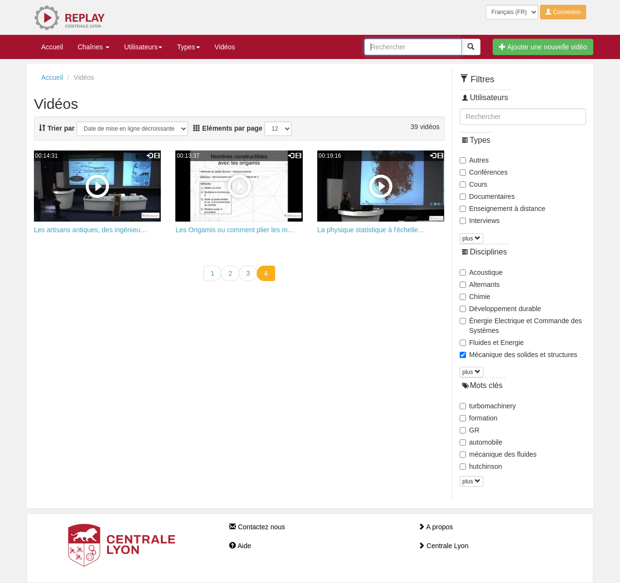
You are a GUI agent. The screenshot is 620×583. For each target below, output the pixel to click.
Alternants (480, 284)
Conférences (484, 172)
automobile (481, 442)
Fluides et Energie (492, 342)
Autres (474, 160)
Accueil (52, 47)
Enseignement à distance (502, 208)
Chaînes (93, 47)
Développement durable (501, 309)
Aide (240, 546)
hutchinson (481, 466)
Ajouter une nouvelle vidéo (543, 47)
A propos (435, 527)
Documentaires (487, 196)
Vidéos (225, 47)
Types (188, 47)
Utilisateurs (143, 47)
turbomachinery (488, 406)
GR (470, 430)
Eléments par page (227, 128)
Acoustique (481, 272)
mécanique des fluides (498, 454)
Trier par (57, 128)
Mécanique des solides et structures (518, 355)
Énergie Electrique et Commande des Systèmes (521, 325)
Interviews (480, 220)
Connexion (563, 12)
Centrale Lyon (443, 546)
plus (471, 238)
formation (478, 418)
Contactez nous (257, 527)
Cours (473, 184)
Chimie (475, 296)
